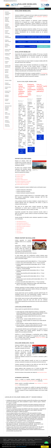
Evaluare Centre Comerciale (7, 32)
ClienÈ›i (5, 439)
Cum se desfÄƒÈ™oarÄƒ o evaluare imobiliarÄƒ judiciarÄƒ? (42, 88)
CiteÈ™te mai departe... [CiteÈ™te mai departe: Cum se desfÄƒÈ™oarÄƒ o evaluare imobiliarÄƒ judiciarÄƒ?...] (40, 137)
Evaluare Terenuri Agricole (7, 71)
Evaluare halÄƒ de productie (22, 184)
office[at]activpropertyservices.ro (10, 0)
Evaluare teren (20, 178)
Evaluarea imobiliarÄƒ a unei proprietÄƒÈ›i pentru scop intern (32, 90)
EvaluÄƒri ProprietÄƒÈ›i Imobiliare (7, 13)
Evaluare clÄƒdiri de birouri (22, 179)
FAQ (29, 440)
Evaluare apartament (21, 174)
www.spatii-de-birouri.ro (21, 221)
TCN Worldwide (44, 73)
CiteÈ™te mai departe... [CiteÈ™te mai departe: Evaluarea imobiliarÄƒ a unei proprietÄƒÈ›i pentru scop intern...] (31, 149)
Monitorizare (7, 103)
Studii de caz (10, 439)
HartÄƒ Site (24, 440)
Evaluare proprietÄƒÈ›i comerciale (24, 181)
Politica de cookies (38, 439)
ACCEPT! (45, 446)
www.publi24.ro (20, 232)
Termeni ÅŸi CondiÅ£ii (15, 440)
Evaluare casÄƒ (20, 176)
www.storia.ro (19, 229)
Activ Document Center (42, 372)
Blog (16, 439)
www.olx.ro (19, 231)
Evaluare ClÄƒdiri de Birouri (7, 45)
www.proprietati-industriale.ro (23, 223)
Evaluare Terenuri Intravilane (7, 76)
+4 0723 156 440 (43, 0)
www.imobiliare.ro (20, 227)
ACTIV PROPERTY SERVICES (40, 16)
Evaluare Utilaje (8, 80)
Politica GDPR (6, 440)
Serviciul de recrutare (40, 337)
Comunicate (30, 439)
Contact (32, 440)
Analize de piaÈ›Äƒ (22, 439)
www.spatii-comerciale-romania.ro (23, 224)
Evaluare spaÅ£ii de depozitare (23, 182)
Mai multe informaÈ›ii (21, 446)
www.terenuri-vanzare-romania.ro (23, 226)
